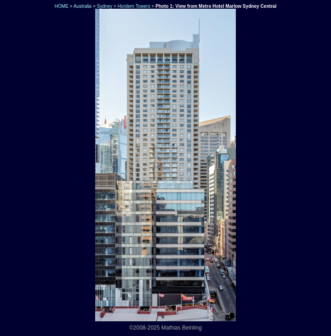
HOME (60, 6)
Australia (82, 6)
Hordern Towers (134, 6)
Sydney (105, 6)
